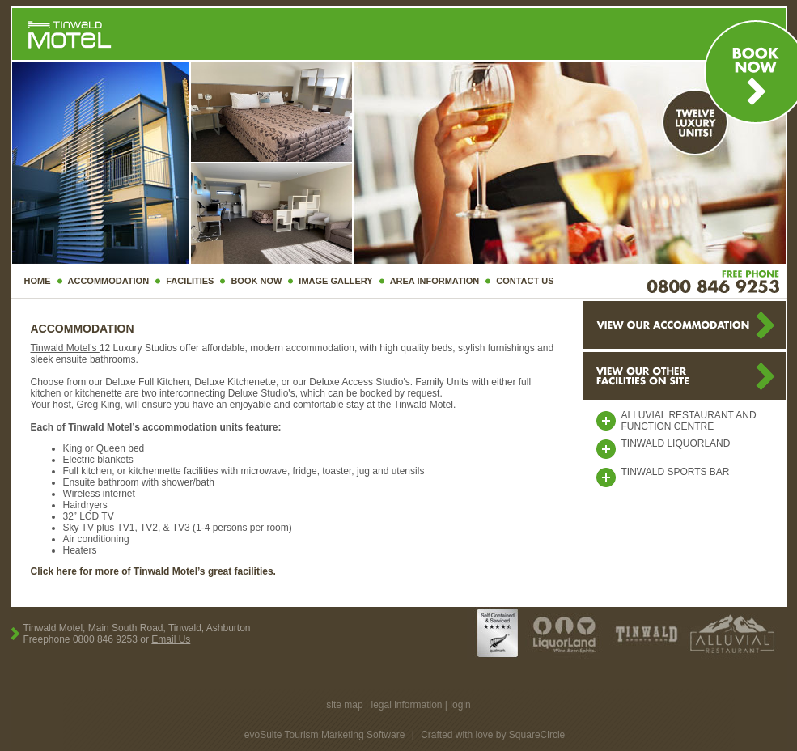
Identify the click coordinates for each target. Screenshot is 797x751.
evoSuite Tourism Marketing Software (324, 734)
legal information (406, 705)
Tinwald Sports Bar (675, 471)
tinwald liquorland (676, 443)
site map (344, 705)
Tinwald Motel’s (65, 348)
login (460, 705)
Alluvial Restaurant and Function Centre (689, 420)
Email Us (170, 639)
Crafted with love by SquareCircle (493, 734)
